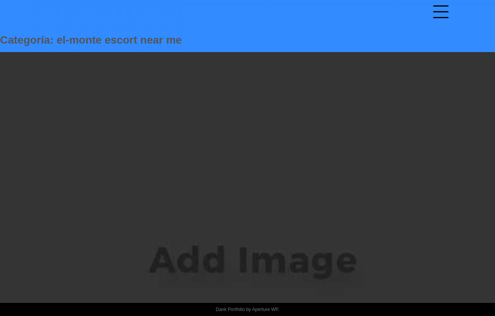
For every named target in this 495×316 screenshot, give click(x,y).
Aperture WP (265, 309)
